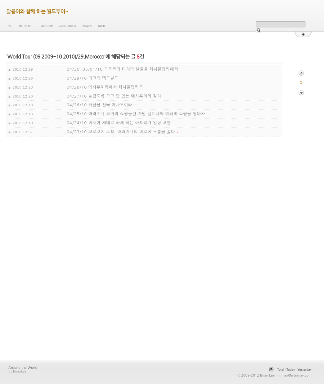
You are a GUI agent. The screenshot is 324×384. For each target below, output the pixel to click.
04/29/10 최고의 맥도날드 (93, 78)
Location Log (45, 26)
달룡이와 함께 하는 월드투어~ (37, 11)
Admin (86, 26)
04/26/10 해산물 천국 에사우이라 (99, 105)
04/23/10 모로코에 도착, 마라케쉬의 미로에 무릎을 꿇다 (121, 132)
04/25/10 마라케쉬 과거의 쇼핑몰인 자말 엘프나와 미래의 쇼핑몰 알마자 (136, 114)
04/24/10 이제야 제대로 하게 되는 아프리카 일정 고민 (119, 123)
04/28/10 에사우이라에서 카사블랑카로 (105, 87)
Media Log (25, 26)
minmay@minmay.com (294, 375)
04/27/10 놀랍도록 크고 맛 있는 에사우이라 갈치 (114, 96)
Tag (9, 26)
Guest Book (66, 26)
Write (101, 26)
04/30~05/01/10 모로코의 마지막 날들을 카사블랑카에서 (122, 69)
